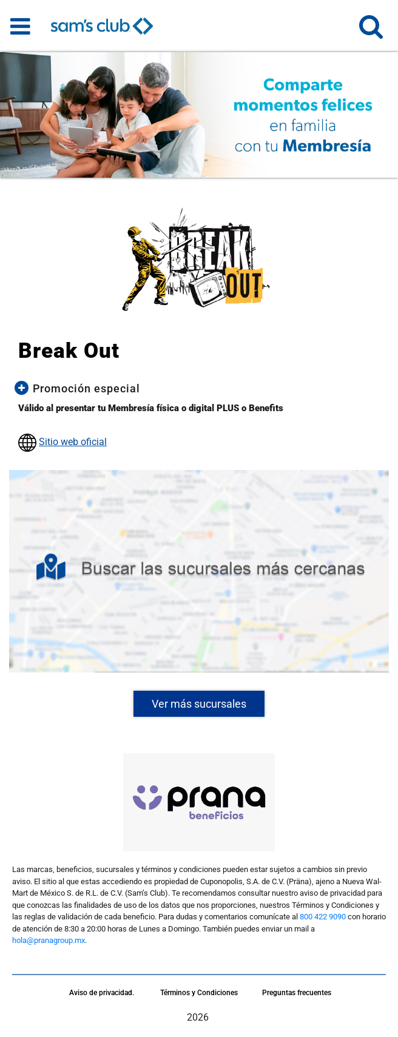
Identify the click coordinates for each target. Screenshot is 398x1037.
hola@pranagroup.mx (48, 940)
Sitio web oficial (73, 442)
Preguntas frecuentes (296, 992)
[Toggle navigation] (20, 26)
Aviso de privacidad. (101, 992)
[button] (371, 32)
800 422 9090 (323, 916)
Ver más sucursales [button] (199, 703)
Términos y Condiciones (199, 992)
